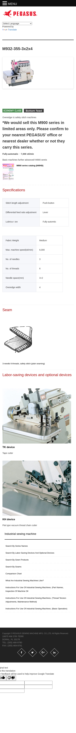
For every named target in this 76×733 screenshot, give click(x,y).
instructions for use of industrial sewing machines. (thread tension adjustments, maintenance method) (36, 601)
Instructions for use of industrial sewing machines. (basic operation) (36, 609)
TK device (8, 448)
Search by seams (13, 567)
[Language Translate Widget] (17, 23)
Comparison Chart (14, 574)
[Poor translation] (11, 679)
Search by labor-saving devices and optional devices (30, 554)
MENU (12, 4)
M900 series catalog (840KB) (22, 172)
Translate (9, 29)
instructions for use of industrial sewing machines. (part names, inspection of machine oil (34, 590)
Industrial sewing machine (20, 534)
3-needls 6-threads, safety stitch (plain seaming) (23, 364)
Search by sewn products (17, 561)
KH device (8, 520)
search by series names (17, 547)
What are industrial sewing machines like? (25, 581)
